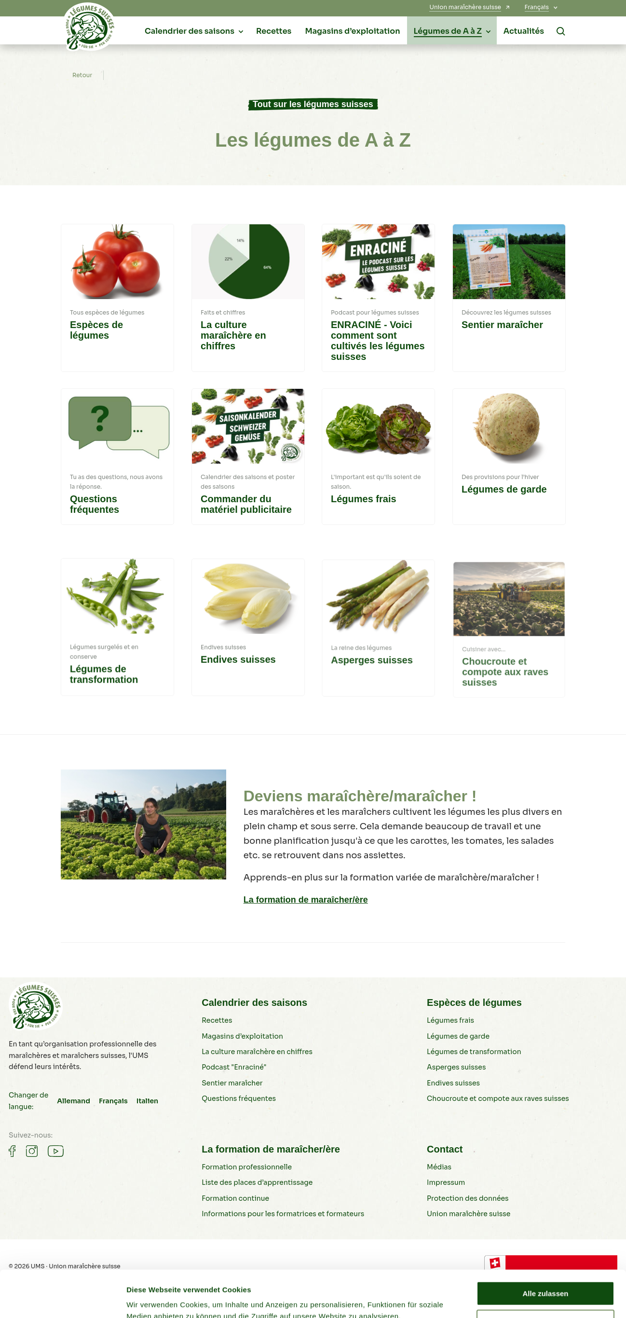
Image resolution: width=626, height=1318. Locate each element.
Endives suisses (453, 1083)
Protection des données (468, 1198)
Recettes (217, 1020)
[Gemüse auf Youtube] (56, 1151)
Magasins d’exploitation (242, 1036)
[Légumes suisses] (90, 29)
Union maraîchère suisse (468, 1213)
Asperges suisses (456, 1067)
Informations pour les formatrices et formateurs (283, 1213)
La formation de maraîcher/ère (306, 900)
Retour (82, 75)
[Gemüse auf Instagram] (32, 1151)
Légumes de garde (458, 1036)
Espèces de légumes (474, 1002)
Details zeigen (150, 1299)
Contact (445, 1149)
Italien (147, 1101)
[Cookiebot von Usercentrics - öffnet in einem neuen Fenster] (62, 1299)
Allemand (73, 1101)
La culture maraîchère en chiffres (257, 1051)
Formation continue (235, 1198)
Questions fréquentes (239, 1098)
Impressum (446, 1182)
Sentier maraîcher (232, 1083)
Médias (439, 1167)
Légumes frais (450, 1020)
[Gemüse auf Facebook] (12, 1151)
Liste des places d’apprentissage (257, 1182)
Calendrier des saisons (254, 1002)
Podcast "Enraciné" (234, 1067)
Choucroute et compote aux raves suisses (498, 1098)
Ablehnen (545, 1278)
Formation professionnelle (247, 1167)
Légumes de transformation (474, 1051)
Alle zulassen (545, 1250)
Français (113, 1101)
